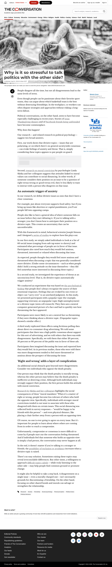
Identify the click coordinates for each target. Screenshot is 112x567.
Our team (40, 541)
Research (23, 491)
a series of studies (40, 235)
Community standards (12, 537)
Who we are (41, 534)
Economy (17, 17)
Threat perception (59, 491)
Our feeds (8, 551)
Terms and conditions (20, 564)
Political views (70, 491)
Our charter (41, 537)
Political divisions (26, 494)
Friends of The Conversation (15, 544)
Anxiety (30, 491)
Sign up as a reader (93, 3)
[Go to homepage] (5, 2)
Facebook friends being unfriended (63, 122)
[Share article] (12, 91)
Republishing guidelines (13, 541)
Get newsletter (9, 557)
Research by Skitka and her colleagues (36, 391)
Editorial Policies (10, 534)
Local (95, 17)
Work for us (41, 551)
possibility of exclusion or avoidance (47, 449)
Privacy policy (8, 564)
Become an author (79, 3)
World (84, 17)
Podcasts (89, 17)
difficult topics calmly (37, 463)
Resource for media (44, 547)
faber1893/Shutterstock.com (56, 85)
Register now (102, 518)
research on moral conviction (40, 170)
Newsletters (46, 3)
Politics (65, 17)
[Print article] (12, 96)
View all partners (87, 141)
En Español (41, 554)
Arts (8, 17)
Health (57, 17)
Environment (35, 17)
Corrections (31, 564)
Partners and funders (45, 544)
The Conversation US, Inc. (100, 564)
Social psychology (47, 491)
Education (24, 17)
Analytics (7, 547)
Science (76, 17)
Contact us (41, 557)
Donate (33, 3)
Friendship (37, 491)
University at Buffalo (88, 135)
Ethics (48, 17)
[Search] (104, 11)
